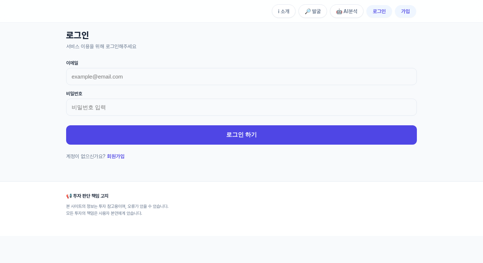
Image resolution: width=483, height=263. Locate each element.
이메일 (72, 63)
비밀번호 (74, 93)
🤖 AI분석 (346, 11)
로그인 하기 (241, 135)
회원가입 (116, 156)
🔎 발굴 (313, 11)
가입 (405, 11)
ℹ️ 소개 (283, 11)
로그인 (379, 11)
